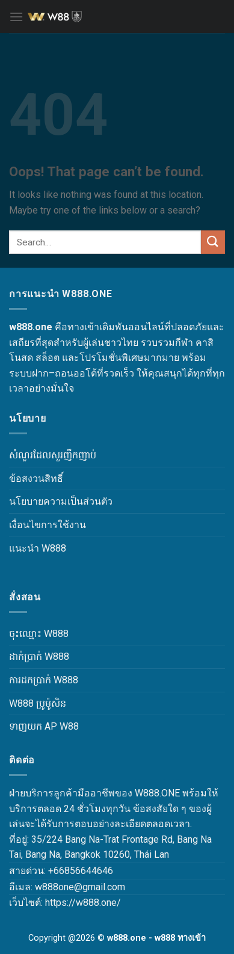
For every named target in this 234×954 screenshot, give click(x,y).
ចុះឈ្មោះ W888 (39, 633)
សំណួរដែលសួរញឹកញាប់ (52, 455)
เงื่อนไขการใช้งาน (47, 525)
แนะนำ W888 (37, 548)
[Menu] (16, 16)
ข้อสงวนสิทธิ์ (36, 478)
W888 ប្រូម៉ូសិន (37, 703)
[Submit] (213, 242)
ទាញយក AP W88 (44, 726)
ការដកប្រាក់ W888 (43, 680)
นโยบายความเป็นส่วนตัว (60, 501)
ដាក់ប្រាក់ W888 (39, 656)
